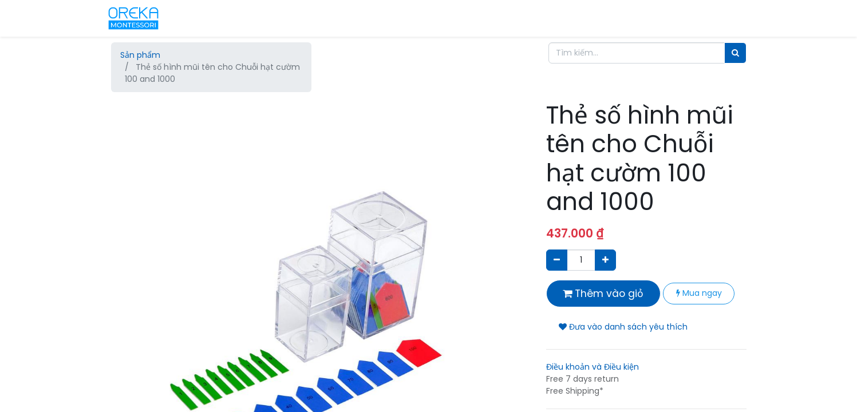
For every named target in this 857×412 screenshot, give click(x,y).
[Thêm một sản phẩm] (605, 260)
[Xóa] (556, 260)
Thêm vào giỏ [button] (603, 293)
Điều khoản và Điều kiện (592, 367)
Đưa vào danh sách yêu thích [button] (623, 326)
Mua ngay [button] (699, 293)
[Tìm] (735, 53)
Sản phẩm (140, 55)
